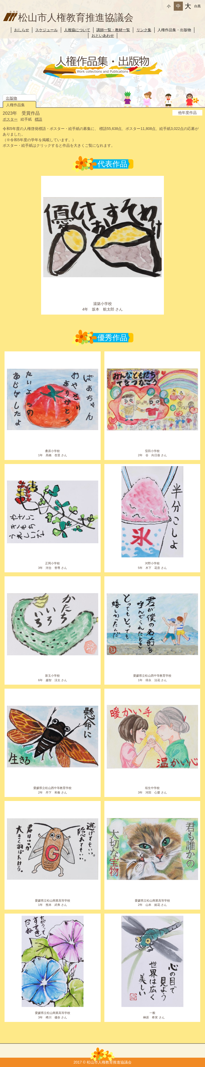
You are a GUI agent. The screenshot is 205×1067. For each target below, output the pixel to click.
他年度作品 (187, 112)
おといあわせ (103, 35)
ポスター (10, 119)
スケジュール (46, 30)
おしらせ (21, 30)
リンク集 (143, 30)
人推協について (77, 30)
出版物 (11, 98)
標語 (38, 119)
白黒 (197, 6)
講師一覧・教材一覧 (113, 30)
